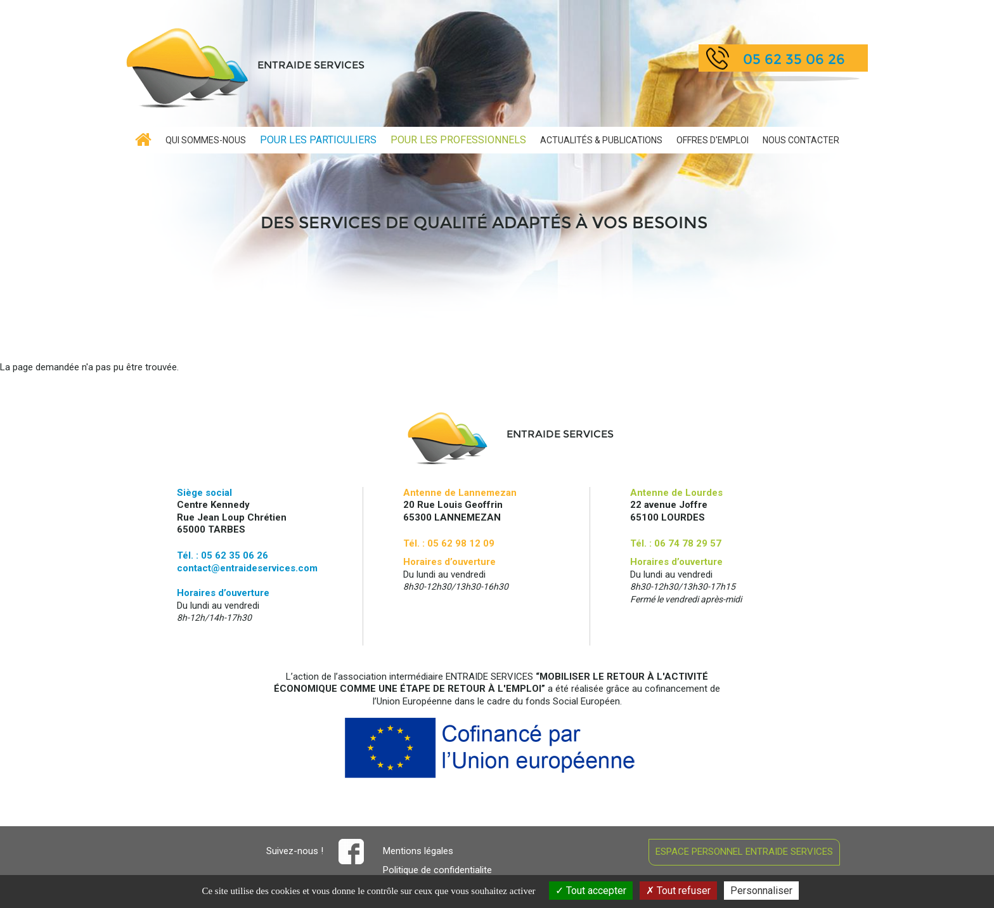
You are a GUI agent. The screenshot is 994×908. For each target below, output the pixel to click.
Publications (601, 140)
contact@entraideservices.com (247, 568)
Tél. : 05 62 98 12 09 (448, 543)
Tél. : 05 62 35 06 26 (222, 555)
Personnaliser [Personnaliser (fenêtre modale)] (761, 891)
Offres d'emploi (712, 140)
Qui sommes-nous (205, 140)
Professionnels (458, 140)
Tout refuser (678, 891)
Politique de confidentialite (437, 870)
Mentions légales (418, 851)
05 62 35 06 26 (794, 59)
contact (801, 140)
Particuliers (318, 140)
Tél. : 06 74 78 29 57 (675, 543)
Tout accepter (590, 891)
